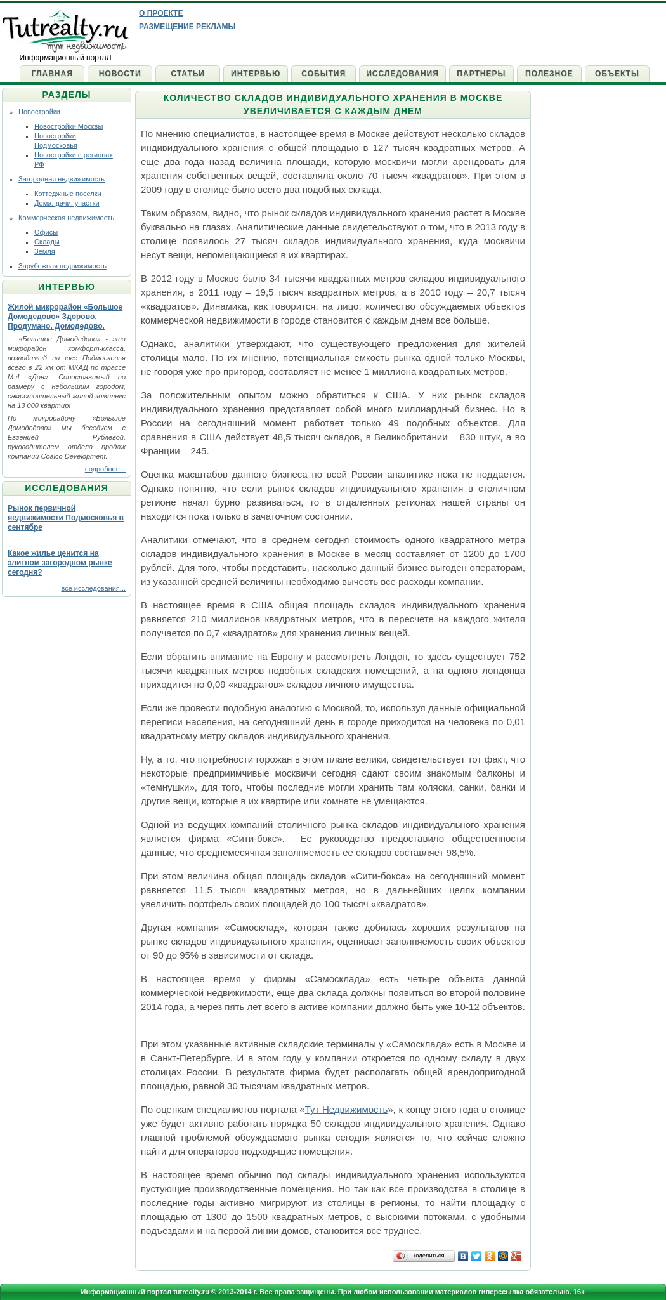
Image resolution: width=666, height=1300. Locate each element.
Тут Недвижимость (346, 1109)
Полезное (549, 73)
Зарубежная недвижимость (62, 266)
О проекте (161, 13)
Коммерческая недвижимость (66, 217)
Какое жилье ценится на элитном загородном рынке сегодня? (60, 563)
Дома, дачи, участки (67, 203)
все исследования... (93, 588)
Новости (120, 73)
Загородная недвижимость (61, 179)
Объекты (617, 73)
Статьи (188, 73)
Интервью (255, 73)
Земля (44, 251)
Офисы (46, 232)
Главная (52, 73)
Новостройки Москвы (68, 126)
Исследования (402, 73)
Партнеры (481, 73)
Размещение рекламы (187, 26)
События (323, 73)
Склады (47, 242)
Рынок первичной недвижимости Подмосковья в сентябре (66, 518)
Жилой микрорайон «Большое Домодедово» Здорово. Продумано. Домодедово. (65, 317)
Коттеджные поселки (67, 193)
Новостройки (39, 111)
